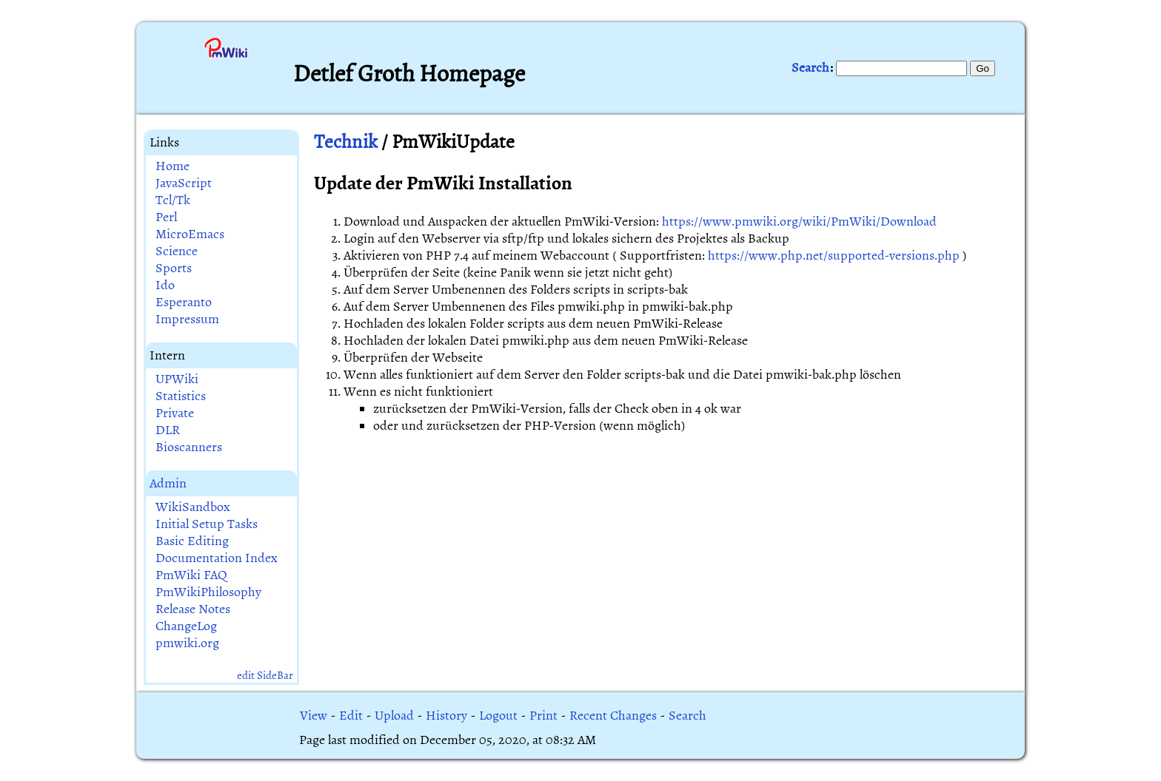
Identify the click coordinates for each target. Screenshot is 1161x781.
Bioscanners (188, 447)
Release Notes (192, 609)
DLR (167, 430)
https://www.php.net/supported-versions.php (834, 255)
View (313, 715)
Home (172, 166)
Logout (498, 715)
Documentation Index (216, 558)
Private (174, 413)
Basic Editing (192, 541)
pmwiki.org (187, 643)
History (446, 715)
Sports (173, 268)
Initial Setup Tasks (206, 523)
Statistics (180, 396)
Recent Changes (613, 715)
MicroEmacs (189, 234)
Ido (165, 285)
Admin (168, 483)
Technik (346, 141)
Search (810, 67)
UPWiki (176, 379)
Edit (351, 715)
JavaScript (183, 183)
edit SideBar (265, 676)
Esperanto (183, 302)
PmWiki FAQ (191, 575)
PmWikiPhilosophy (208, 592)
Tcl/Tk (172, 200)
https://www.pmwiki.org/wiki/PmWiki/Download (799, 221)
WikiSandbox (192, 506)
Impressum (187, 319)
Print (543, 715)
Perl (166, 217)
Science (176, 251)
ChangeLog (186, 626)
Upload (394, 715)
